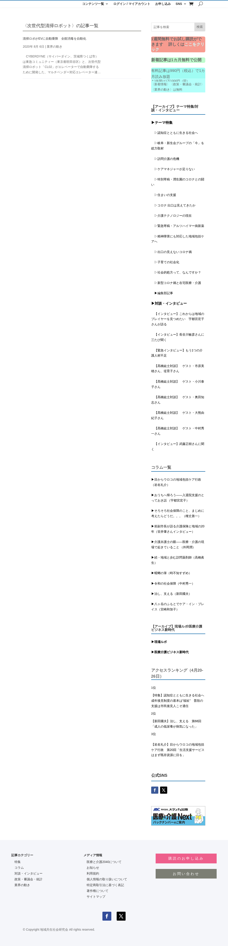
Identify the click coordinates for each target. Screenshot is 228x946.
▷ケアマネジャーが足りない (173, 169)
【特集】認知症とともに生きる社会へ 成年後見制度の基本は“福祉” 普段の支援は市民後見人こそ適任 (179, 700)
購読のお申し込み (186, 858)
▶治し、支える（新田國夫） (171, 593)
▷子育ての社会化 (166, 262)
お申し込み (163, 4)
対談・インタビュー (28, 873)
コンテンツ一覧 (93, 4)
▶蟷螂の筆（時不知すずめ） (171, 573)
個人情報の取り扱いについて (107, 879)
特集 (17, 862)
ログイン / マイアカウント (131, 4)
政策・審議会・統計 (28, 879)
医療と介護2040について (104, 862)
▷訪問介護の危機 (165, 159)
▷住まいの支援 (163, 195)
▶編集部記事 (162, 293)
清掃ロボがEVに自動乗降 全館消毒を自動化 (54, 38)
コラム (19, 867)
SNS (179, 4)
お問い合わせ (186, 874)
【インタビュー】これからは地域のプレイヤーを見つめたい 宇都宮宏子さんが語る (177, 319)
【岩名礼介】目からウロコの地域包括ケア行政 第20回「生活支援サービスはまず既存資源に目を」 (178, 750)
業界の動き (54, 46)
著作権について (97, 891)
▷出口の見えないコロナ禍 (171, 252)
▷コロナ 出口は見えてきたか (173, 205)
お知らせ (93, 867)
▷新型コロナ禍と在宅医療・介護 (176, 283)
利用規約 (93, 873)
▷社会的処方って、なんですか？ (177, 272)
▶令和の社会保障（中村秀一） (173, 583)
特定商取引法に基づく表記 (105, 885)
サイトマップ (96, 896)
